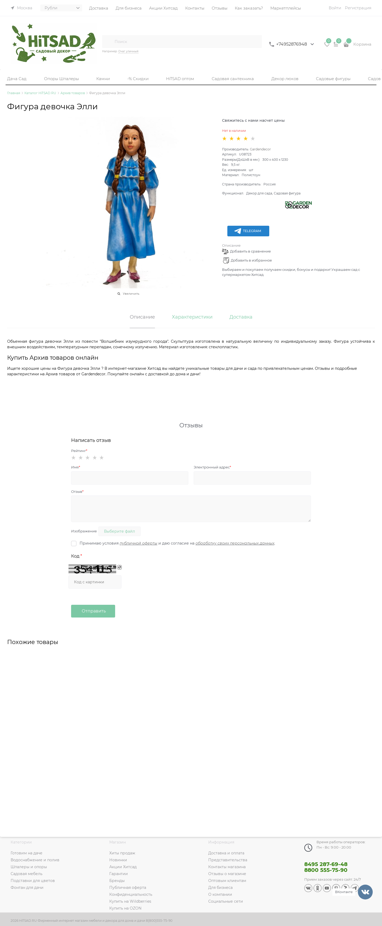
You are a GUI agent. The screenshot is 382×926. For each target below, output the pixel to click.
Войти (335, 7)
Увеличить (131, 293)
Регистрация (358, 7)
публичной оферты (138, 543)
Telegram (247, 231)
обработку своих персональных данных (235, 543)
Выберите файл (119, 531)
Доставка (241, 317)
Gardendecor (260, 149)
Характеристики (192, 317)
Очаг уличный (128, 51)
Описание (231, 245)
